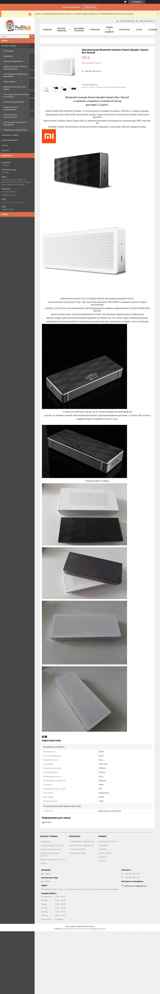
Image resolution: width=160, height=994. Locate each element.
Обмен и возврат (109, 29)
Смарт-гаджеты (9, 81)
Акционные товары (10, 135)
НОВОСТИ (103, 857)
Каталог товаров (9, 45)
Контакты (124, 30)
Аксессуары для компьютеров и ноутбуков (16, 95)
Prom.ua (91, 926)
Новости (5, 150)
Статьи (5, 145)
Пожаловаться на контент (71, 929)
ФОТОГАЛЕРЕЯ (105, 853)
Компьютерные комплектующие (10, 115)
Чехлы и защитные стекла (52, 845)
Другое (44, 863)
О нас (139, 30)
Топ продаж (8, 51)
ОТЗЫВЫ (102, 849)
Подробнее (89, 7)
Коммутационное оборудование (10, 108)
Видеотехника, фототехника (53, 859)
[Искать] (32, 36)
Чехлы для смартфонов (13, 61)
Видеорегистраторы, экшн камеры (14, 88)
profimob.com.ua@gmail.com (13, 202)
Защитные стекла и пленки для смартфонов (14, 67)
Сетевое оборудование (13, 102)
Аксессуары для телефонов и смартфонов (15, 75)
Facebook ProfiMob (78, 849)
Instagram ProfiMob (78, 853)
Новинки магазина (10, 140)
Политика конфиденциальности (94, 929)
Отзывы (153, 30)
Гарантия (95, 30)
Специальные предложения (15, 130)
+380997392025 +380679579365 (82, 841)
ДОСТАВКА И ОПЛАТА (108, 841)
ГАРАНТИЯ (103, 845)
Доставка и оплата (79, 29)
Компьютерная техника (51, 849)
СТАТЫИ (102, 861)
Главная (47, 30)
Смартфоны (8, 56)
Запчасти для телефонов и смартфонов (14, 123)
